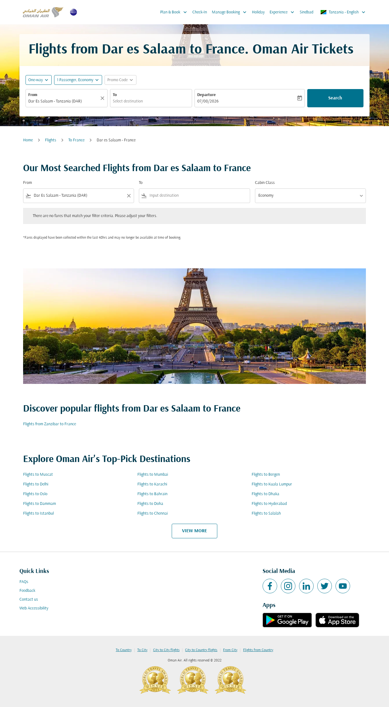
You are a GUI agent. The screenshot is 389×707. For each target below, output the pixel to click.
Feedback (27, 590)
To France (76, 140)
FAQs (23, 582)
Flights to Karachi (152, 484)
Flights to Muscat (38, 474)
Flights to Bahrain (152, 494)
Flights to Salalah (266, 513)
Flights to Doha (150, 504)
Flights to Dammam (39, 504)
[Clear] (103, 98)
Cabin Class (265, 183)
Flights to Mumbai (152, 474)
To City (142, 650)
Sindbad (306, 12)
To (115, 95)
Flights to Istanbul (38, 513)
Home (28, 140)
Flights (50, 140)
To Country (124, 650)
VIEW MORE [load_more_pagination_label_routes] (194, 531)
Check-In (199, 12)
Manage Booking (231, 12)
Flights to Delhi (35, 484)
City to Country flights (201, 650)
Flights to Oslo (35, 494)
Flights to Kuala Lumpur (272, 484)
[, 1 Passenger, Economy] (75, 80)
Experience (283, 12)
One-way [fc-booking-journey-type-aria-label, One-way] (35, 80)
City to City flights (166, 650)
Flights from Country (258, 650)
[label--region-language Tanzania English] (343, 12)
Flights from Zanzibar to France (49, 424)
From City (230, 650)
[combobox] (63, 101)
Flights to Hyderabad (269, 504)
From (32, 95)
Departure (206, 95)
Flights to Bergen (266, 474)
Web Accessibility (33, 608)
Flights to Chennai (152, 513)
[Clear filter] (128, 196)
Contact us (28, 599)
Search (335, 98)
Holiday (258, 12)
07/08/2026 (208, 101)
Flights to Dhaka (265, 494)
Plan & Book (175, 12)
